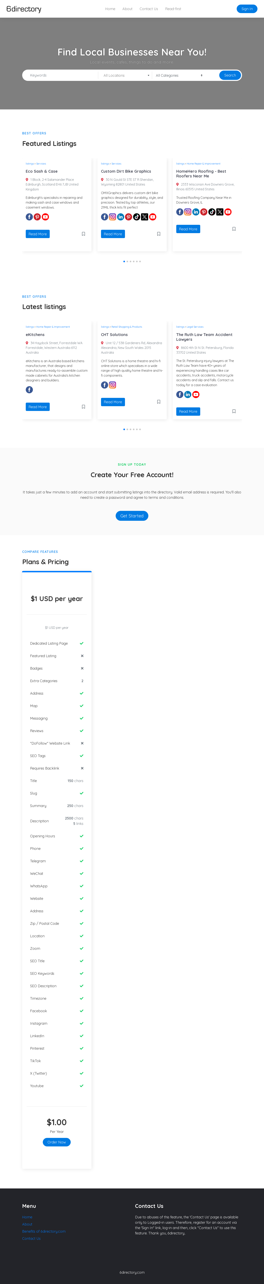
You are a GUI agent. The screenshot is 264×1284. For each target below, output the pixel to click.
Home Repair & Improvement (203, 163)
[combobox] (125, 75)
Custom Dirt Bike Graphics (126, 171)
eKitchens (35, 334)
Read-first (173, 9)
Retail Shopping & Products (127, 326)
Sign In (247, 9)
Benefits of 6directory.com (44, 1231)
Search (230, 75)
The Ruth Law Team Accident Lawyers (204, 337)
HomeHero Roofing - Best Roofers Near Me (201, 173)
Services (41, 163)
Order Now (57, 1142)
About (127, 9)
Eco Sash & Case (42, 171)
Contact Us (149, 9)
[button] (124, 261)
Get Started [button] (132, 516)
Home (110, 9)
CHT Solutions (114, 334)
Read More (38, 234)
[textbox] (125, 75)
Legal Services (195, 326)
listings (30, 163)
